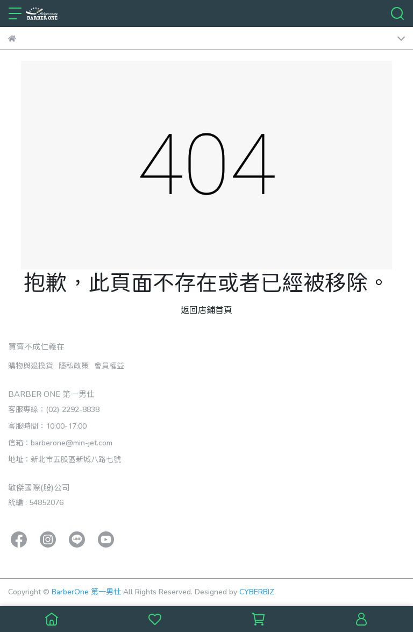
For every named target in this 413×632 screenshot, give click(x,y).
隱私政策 (74, 365)
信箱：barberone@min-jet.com (60, 442)
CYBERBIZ (256, 591)
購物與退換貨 (30, 365)
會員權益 (109, 365)
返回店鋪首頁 (206, 309)
